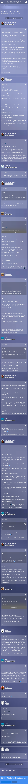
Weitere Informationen (6, 782)
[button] (2, 2)
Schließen (14, 782)
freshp (15, 718)
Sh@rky (15, 434)
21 (19, 18)
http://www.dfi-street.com (19, 98)
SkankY (15, 653)
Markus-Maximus (6, 13)
